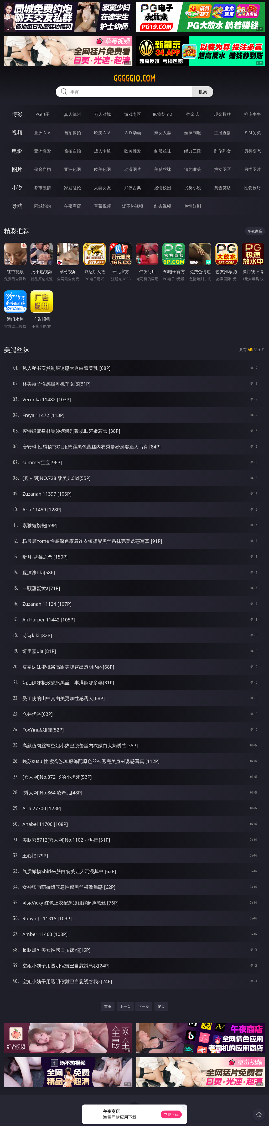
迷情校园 (162, 188)
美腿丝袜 (162, 169)
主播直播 (222, 133)
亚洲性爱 (42, 151)
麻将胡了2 (162, 114)
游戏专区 (132, 114)
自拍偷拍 (72, 133)
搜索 (203, 92)
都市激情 (42, 188)
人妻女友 (102, 188)
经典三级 (192, 151)
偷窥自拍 (42, 169)
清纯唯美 (192, 169)
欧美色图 (102, 169)
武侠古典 (132, 188)
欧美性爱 (132, 151)
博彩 (17, 114)
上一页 (125, 1006)
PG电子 (42, 114)
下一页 (143, 1006)
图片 (17, 169)
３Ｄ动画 (132, 133)
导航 (17, 205)
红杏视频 (162, 206)
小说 (17, 187)
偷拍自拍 (72, 151)
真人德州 (72, 114)
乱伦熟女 (222, 151)
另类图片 (252, 169)
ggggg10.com (134, 78)
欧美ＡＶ (102, 133)
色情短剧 (192, 206)
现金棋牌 (222, 114)
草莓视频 (102, 206)
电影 (17, 150)
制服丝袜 (162, 151)
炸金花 (192, 114)
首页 (107, 1006)
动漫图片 (132, 169)
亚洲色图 (72, 169)
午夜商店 (72, 206)
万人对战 (102, 114)
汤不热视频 (132, 206)
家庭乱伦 (72, 188)
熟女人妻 (162, 133)
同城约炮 (42, 206)
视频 (17, 132)
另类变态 (252, 151)
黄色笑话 (222, 188)
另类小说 (192, 188)
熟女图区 (222, 169)
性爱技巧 (252, 188)
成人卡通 (102, 151)
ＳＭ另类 (252, 133)
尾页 (161, 1006)
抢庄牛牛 (252, 114)
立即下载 (171, 1114)
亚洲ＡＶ (42, 133)
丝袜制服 (192, 133)
